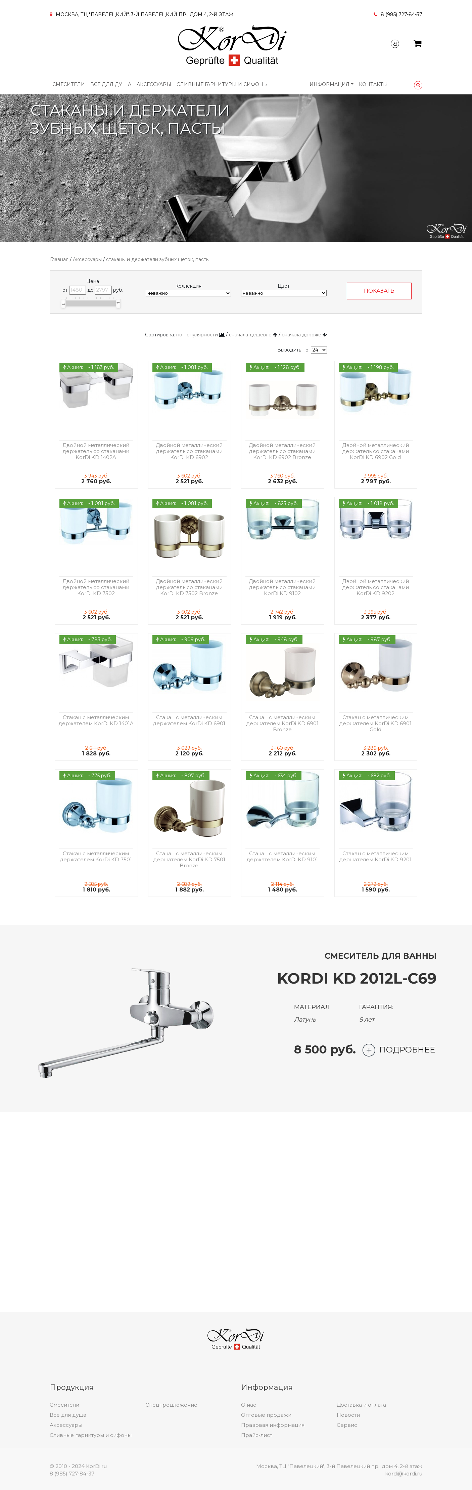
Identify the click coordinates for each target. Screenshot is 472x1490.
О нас (248, 1458)
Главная (59, 259)
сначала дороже (301, 335)
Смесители (68, 84)
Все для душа (110, 84)
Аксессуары (154, 84)
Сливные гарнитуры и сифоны (222, 84)
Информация (329, 84)
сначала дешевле (250, 335)
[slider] (63, 303)
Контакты (373, 84)
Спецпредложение (171, 1458)
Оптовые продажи (266, 1468)
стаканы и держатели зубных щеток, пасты (157, 259)
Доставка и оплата (361, 1458)
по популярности (197, 335)
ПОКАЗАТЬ (379, 291)
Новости (348, 1468)
